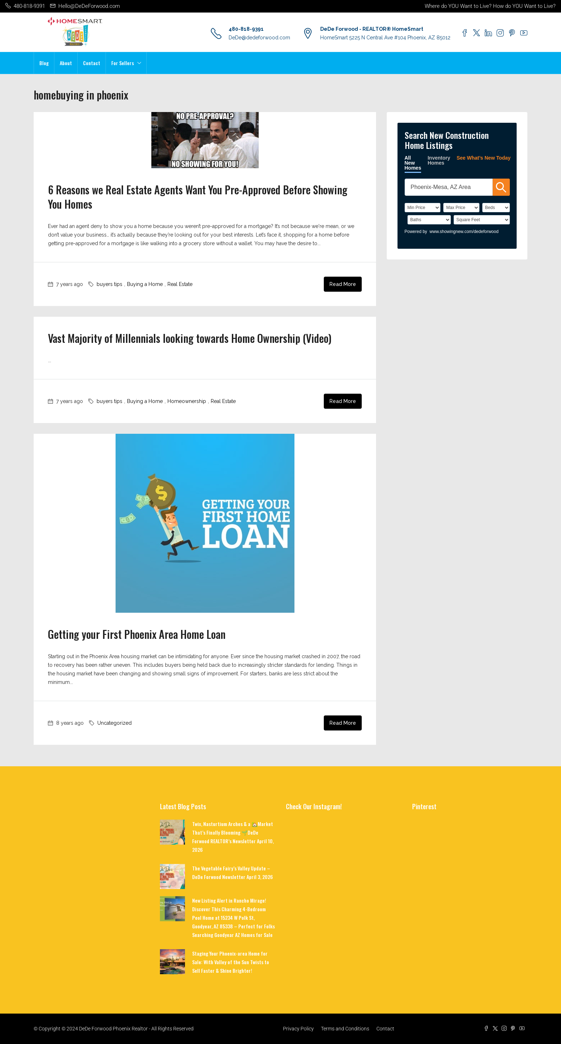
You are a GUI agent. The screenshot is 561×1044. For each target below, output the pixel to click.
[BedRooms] (496, 207)
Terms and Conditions (345, 1028)
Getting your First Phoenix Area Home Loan (136, 634)
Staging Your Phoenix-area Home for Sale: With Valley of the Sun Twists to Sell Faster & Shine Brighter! (230, 962)
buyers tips (109, 284)
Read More (343, 284)
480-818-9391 (246, 29)
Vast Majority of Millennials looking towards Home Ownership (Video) (189, 338)
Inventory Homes (439, 160)
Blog (44, 63)
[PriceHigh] (461, 207)
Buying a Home (145, 284)
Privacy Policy (298, 1028)
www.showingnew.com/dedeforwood (464, 231)
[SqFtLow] (482, 219)
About (66, 63)
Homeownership (186, 401)
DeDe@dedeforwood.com (259, 37)
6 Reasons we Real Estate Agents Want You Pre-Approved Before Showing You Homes (197, 196)
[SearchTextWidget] (449, 187)
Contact (91, 63)
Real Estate (179, 284)
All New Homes (413, 163)
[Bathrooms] (429, 219)
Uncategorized (114, 723)
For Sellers (122, 63)
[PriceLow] (423, 207)
